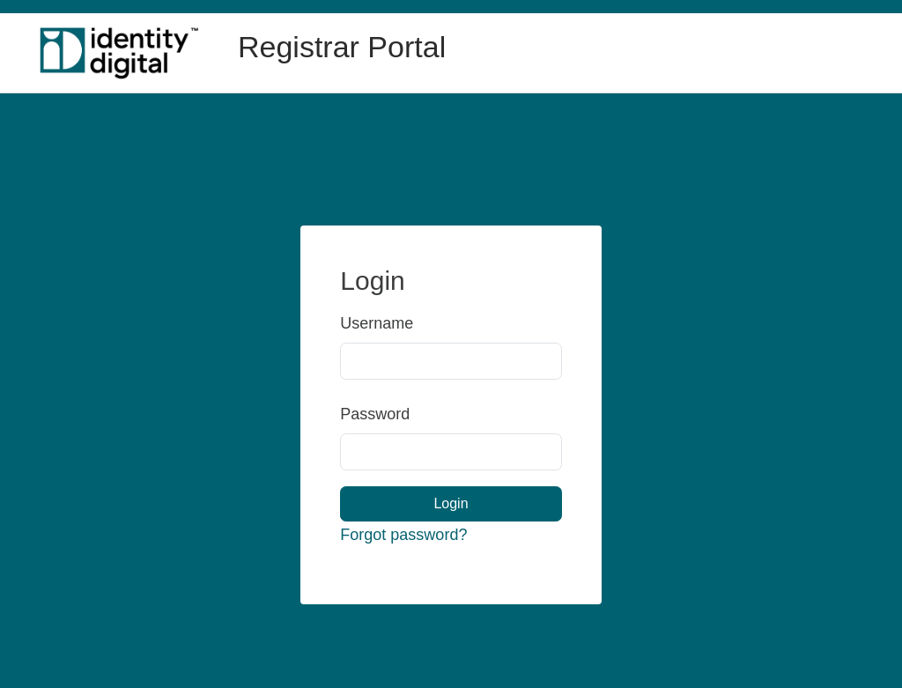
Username (358, 323)
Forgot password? (403, 535)
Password (358, 414)
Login (450, 503)
